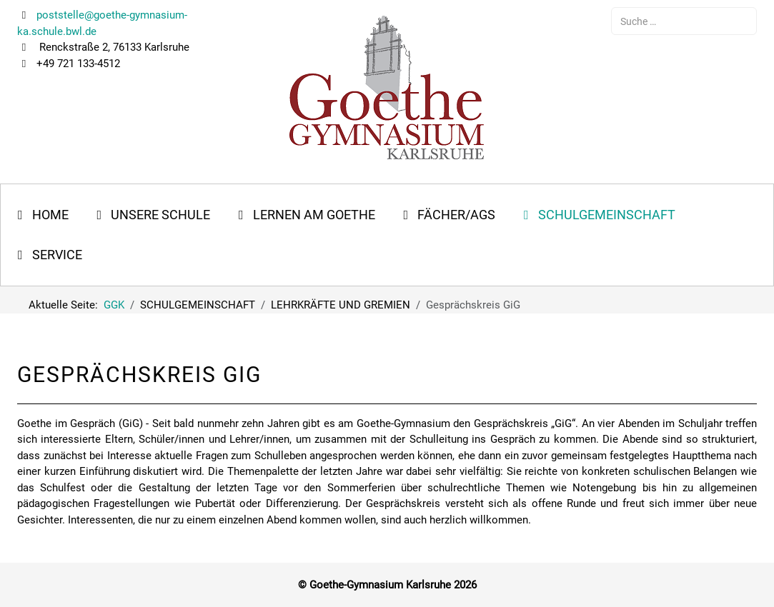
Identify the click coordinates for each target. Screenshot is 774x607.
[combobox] (684, 21)
